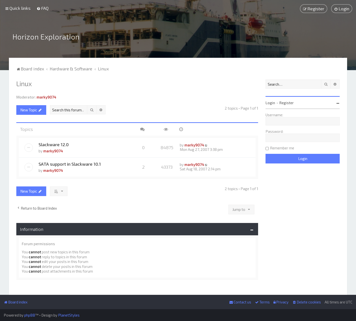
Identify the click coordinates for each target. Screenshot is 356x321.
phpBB (29, 315)
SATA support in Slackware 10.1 (70, 163)
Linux (24, 82)
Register (286, 102)
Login (270, 102)
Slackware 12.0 (54, 143)
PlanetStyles (69, 315)
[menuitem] (42, 8)
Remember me (282, 147)
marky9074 (46, 96)
